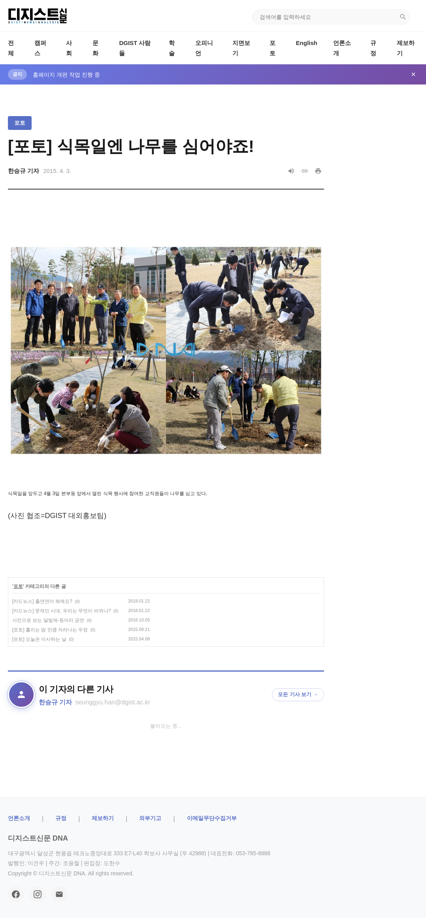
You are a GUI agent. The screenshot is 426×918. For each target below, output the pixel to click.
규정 (60, 818)
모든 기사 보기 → (298, 694)
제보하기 (103, 818)
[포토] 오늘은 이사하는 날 (39, 639)
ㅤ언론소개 (19, 818)
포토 (19, 123)
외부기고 (150, 818)
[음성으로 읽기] (291, 171)
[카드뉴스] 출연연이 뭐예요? (42, 601)
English (306, 42)
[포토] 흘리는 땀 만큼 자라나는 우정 (50, 630)
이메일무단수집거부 (212, 818)
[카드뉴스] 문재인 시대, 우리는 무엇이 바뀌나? (61, 611)
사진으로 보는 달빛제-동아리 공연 (48, 620)
